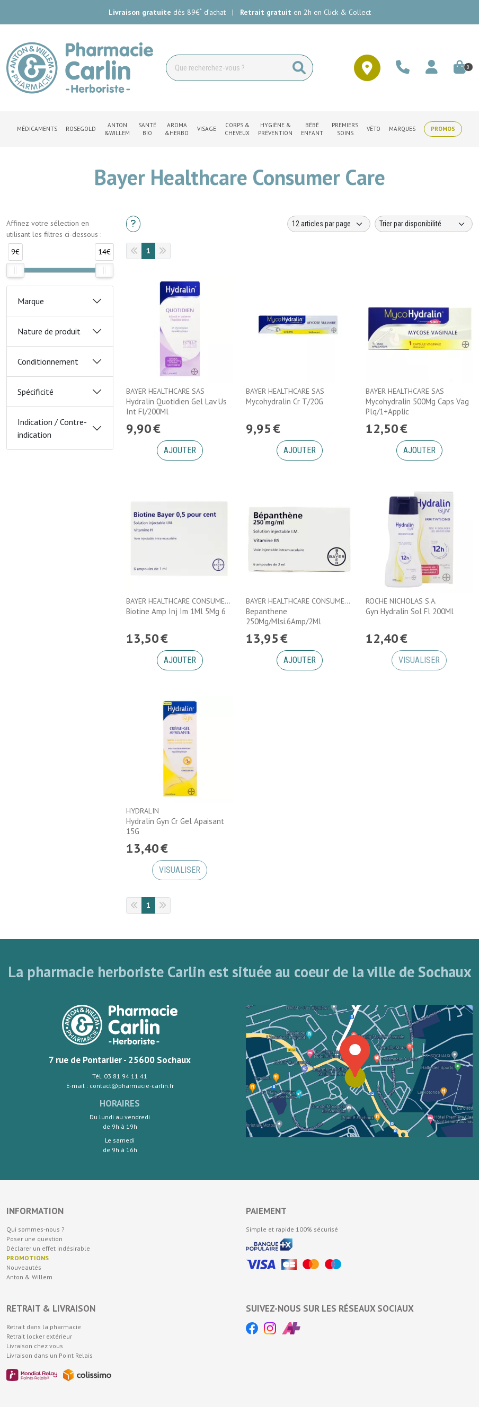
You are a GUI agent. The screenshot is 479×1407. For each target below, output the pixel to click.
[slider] (15, 270)
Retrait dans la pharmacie (43, 1327)
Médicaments (37, 128)
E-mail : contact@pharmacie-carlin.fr (120, 1086)
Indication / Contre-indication (52, 428)
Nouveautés (23, 1267)
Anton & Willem (29, 1277)
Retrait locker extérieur (39, 1336)
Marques (402, 128)
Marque (30, 301)
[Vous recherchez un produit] (226, 68)
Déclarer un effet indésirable (48, 1248)
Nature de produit (49, 331)
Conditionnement (47, 361)
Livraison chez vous (34, 1346)
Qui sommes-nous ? (35, 1229)
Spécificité (35, 391)
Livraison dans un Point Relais (49, 1355)
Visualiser (419, 660)
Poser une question (34, 1239)
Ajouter (180, 450)
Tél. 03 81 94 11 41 (119, 1076)
